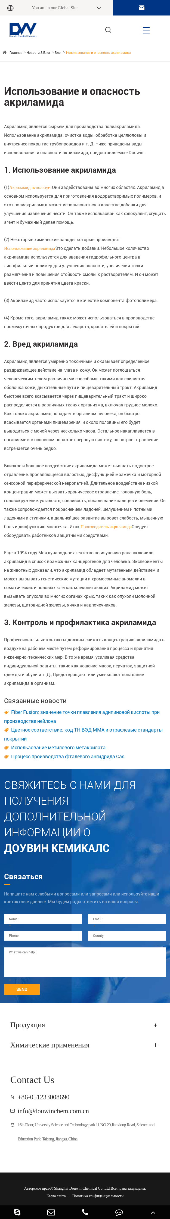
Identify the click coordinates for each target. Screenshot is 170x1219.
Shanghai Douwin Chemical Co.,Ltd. (82, 1188)
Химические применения (49, 1045)
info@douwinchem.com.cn (53, 1111)
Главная (16, 53)
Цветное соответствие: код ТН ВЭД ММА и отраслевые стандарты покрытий (83, 734)
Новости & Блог (39, 53)
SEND (21, 989)
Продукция (27, 1025)
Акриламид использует (30, 187)
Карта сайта (56, 1196)
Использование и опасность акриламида (98, 53)
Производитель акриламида (106, 526)
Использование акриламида (29, 248)
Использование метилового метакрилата (58, 747)
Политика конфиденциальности (97, 1196)
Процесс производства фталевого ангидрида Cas (67, 756)
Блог (58, 53)
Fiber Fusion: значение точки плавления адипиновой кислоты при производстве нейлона (82, 716)
